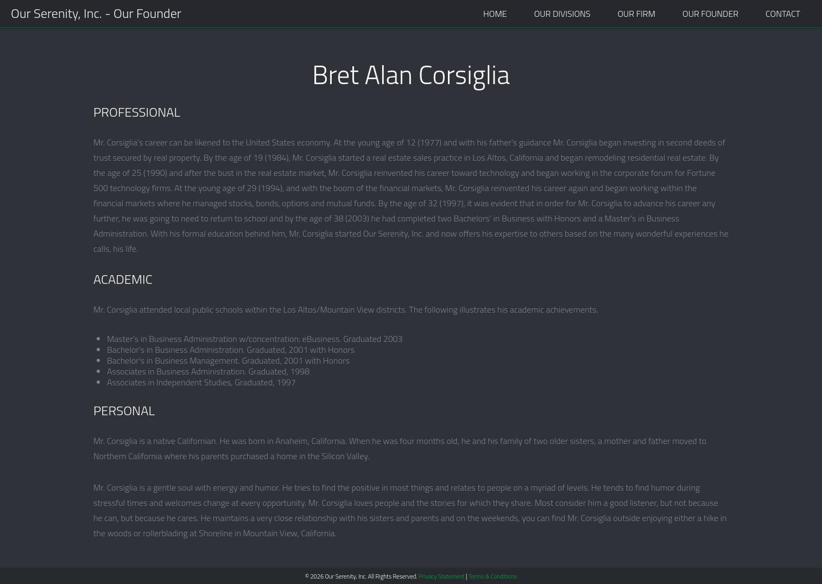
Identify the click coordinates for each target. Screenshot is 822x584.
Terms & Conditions (493, 576)
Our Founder (710, 13)
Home (495, 13)
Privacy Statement (442, 576)
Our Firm (636, 13)
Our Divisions (562, 13)
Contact (783, 13)
